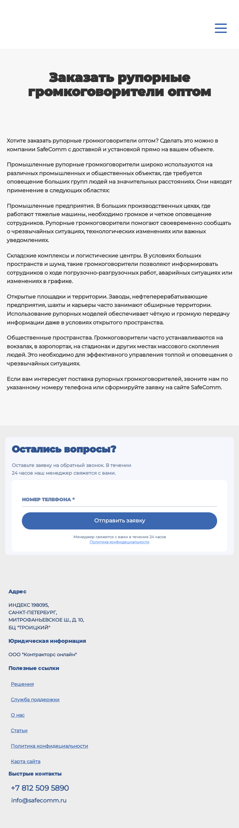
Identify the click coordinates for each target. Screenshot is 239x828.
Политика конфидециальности (119, 542)
